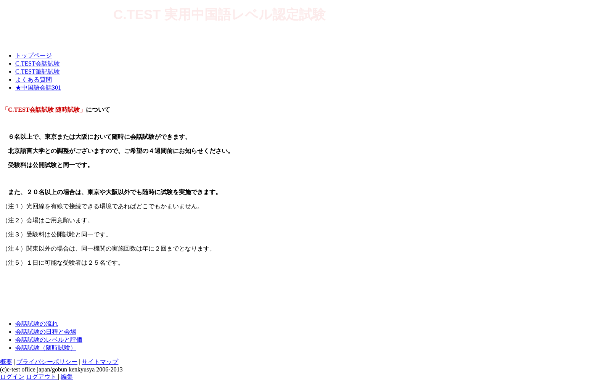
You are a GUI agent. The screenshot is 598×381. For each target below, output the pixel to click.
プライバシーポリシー (46, 361)
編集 (67, 376)
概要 (6, 361)
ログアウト (42, 376)
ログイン (12, 376)
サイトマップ (100, 361)
